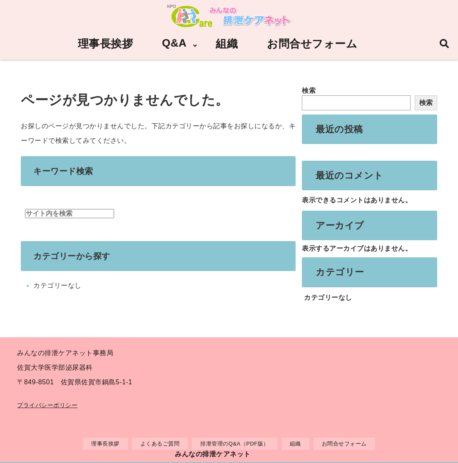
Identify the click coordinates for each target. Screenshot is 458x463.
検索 (309, 90)
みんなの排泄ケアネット (213, 454)
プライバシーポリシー (47, 405)
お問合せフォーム (312, 43)
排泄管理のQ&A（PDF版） (234, 444)
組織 (227, 43)
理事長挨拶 (105, 43)
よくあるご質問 (160, 444)
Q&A (174, 43)
